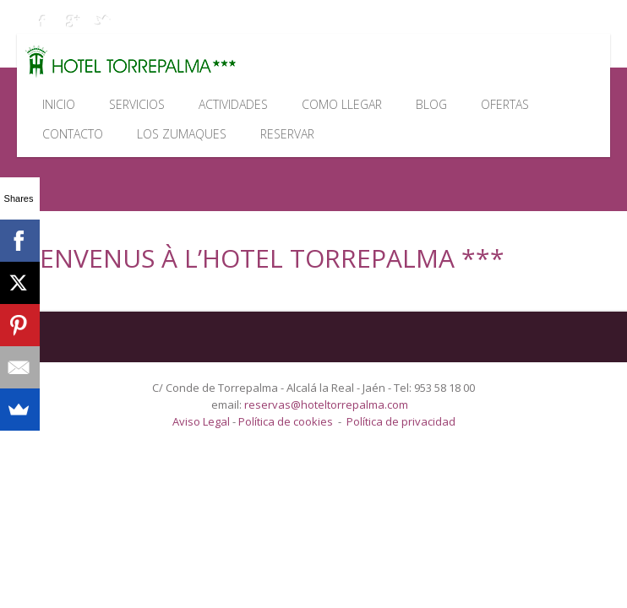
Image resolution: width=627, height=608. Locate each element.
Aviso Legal (202, 421)
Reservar (287, 134)
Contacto (72, 134)
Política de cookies (285, 421)
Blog (431, 104)
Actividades (233, 104)
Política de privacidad (400, 421)
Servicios (137, 104)
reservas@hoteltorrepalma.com (327, 404)
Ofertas (505, 104)
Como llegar (342, 104)
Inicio (58, 104)
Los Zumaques (181, 134)
